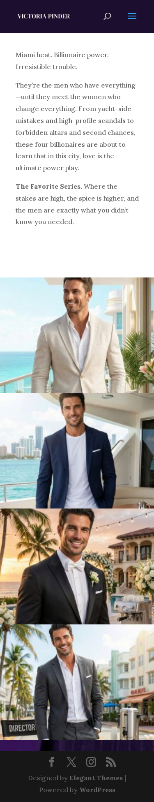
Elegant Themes (96, 778)
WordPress (97, 790)
